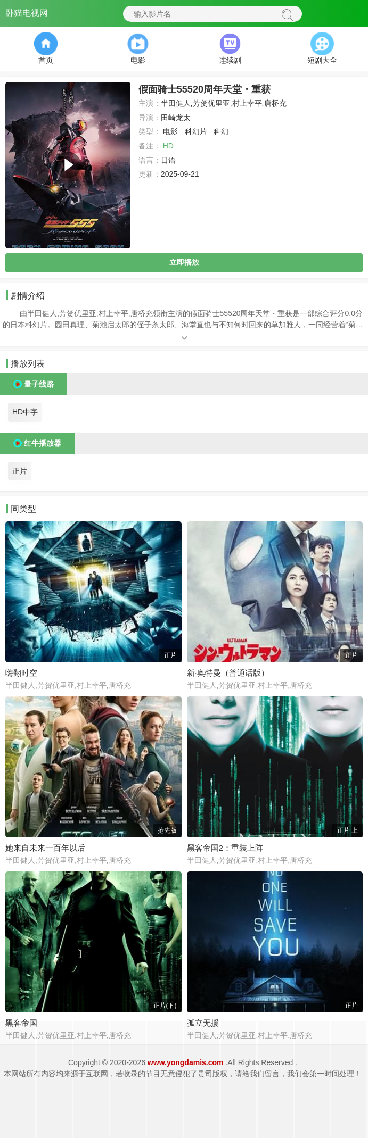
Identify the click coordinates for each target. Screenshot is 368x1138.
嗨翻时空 (21, 672)
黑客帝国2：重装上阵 (225, 847)
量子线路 (39, 384)
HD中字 (25, 412)
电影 (170, 131)
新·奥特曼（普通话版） (228, 672)
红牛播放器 (42, 443)
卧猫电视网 (26, 13)
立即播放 (184, 262)
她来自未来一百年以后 (45, 847)
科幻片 (196, 131)
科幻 (221, 131)
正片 (19, 471)
